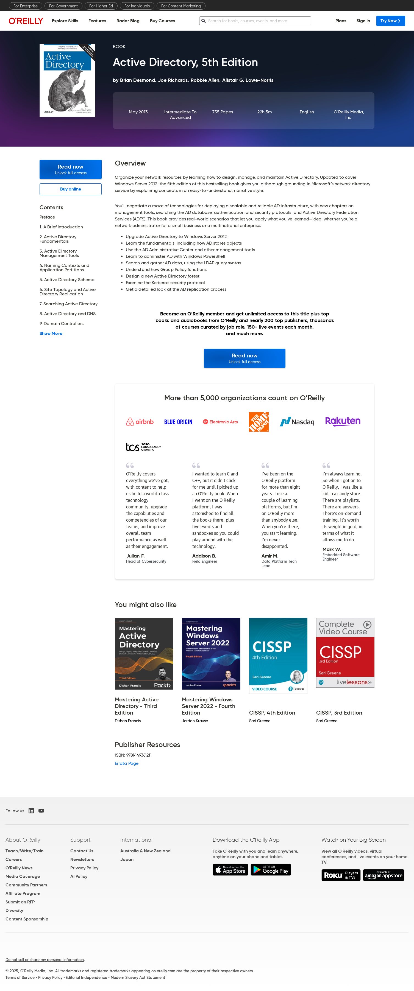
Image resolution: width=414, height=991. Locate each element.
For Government (63, 6)
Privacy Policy (84, 868)
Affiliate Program (22, 893)
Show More (51, 333)
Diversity (14, 910)
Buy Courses (162, 21)
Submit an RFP (20, 902)
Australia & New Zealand (145, 851)
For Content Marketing (181, 6)
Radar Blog (128, 21)
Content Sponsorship (26, 919)
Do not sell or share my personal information (44, 959)
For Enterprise (25, 6)
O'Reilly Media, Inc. (349, 114)
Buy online (70, 189)
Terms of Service (20, 977)
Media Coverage (22, 876)
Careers (13, 859)
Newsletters (82, 859)
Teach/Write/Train (24, 851)
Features (97, 21)
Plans (340, 21)
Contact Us (81, 851)
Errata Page (126, 763)
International (136, 839)
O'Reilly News (18, 868)
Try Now (390, 21)
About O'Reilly (22, 839)
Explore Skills (65, 21)
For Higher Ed (101, 6)
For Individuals (137, 6)
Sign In (363, 21)
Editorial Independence (86, 977)
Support (80, 839)
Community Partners (26, 885)
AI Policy (78, 876)
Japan (127, 859)
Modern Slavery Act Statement (138, 977)
